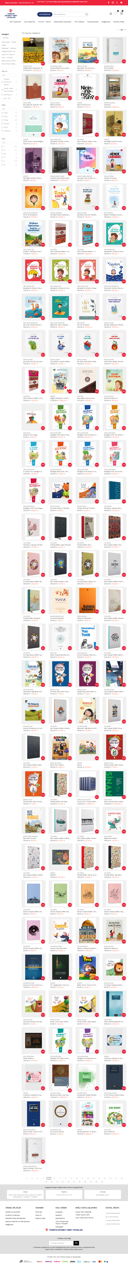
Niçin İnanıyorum (83, 106)
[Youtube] (121, 3)
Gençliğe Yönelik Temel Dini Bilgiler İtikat (38, 179)
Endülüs (107, 106)
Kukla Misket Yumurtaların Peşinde (64, 69)
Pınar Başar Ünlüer (56, 67)
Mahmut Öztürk (82, 67)
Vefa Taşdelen (108, 214)
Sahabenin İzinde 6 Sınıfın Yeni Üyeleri (65, 289)
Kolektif (79, 104)
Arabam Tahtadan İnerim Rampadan (37, 253)
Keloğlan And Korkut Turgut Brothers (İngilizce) (95, 473)
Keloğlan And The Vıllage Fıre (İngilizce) (38, 509)
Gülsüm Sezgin (55, 104)
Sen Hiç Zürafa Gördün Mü (33, 326)
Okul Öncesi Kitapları (9, 65)
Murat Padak (27, 104)
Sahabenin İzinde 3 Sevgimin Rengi (90, 289)
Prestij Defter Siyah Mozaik (60, 546)
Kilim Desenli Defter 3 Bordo (88, 142)
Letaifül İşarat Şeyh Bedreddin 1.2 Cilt (64, 179)
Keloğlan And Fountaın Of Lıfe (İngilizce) (92, 436)
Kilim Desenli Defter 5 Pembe (34, 399)
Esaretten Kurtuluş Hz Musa (88, 69)
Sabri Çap (80, 397)
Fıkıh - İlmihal (7, 59)
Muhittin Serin (27, 67)
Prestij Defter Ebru (84, 546)
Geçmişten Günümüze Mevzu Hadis (91, 399)
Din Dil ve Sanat (83, 326)
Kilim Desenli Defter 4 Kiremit (61, 253)
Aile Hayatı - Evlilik (9, 43)
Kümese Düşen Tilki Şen (59, 509)
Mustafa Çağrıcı (109, 67)
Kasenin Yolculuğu (30, 436)
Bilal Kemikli (81, 324)
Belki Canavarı (55, 106)
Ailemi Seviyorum (111, 399)
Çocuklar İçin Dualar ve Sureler (89, 179)
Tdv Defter (80, 140)
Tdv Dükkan (108, 507)
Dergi (4, 46)
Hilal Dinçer (26, 434)
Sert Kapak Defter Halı (112, 546)
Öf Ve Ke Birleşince (30, 216)
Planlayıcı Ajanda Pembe (32, 546)
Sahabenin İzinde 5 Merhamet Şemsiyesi (38, 289)
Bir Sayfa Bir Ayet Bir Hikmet (34, 106)
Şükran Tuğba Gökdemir (84, 177)
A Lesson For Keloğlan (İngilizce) (35, 473)
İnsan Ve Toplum (8, 56)
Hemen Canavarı (110, 179)
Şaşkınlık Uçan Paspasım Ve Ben (62, 326)
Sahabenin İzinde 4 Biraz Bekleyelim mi (65, 142)
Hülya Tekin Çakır (28, 250)
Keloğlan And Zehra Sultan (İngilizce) (64, 436)
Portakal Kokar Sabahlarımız (61, 216)
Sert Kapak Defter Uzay (59, 583)
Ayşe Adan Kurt (109, 397)
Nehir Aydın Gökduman (30, 214)
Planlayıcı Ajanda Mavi (112, 509)
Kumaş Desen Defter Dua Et (88, 583)
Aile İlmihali (108, 69)
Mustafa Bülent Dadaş (57, 177)
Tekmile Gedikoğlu (56, 214)
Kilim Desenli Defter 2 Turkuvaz (89, 253)
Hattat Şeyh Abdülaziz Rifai (33, 69)
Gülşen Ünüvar (55, 507)
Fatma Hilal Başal (55, 434)
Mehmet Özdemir (109, 104)
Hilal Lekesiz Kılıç (55, 140)
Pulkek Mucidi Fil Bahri (86, 509)
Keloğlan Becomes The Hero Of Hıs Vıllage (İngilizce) (70, 473)
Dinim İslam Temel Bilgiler (33, 142)
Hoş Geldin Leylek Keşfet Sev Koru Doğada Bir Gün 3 (70, 363)
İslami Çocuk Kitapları (9, 62)
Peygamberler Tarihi (9, 52)
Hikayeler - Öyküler (9, 49)
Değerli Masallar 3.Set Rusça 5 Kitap (64, 399)
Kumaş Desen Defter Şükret (34, 583)
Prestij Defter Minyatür (32, 619)
